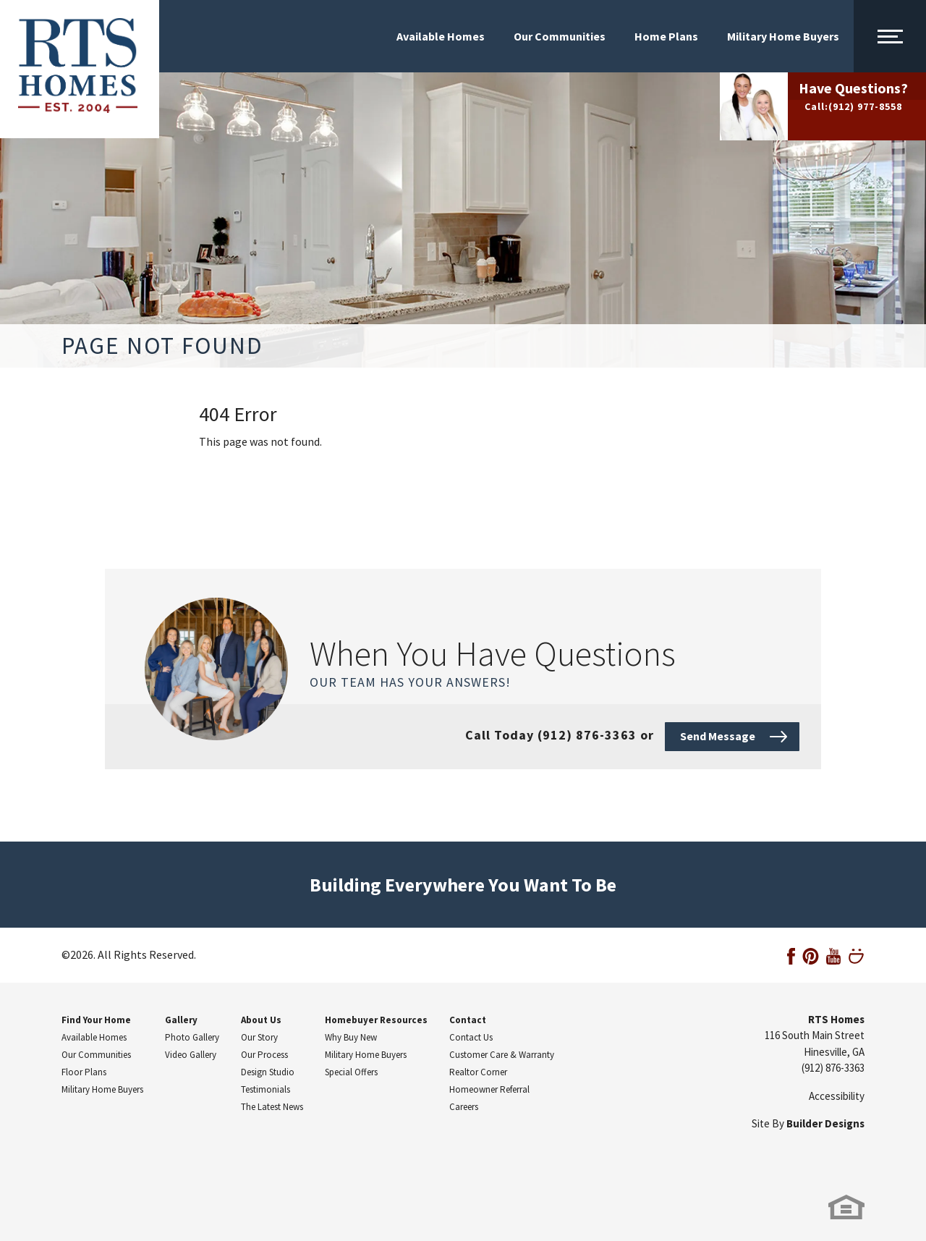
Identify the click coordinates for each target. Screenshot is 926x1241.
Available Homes (440, 36)
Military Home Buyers (783, 36)
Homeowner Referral (489, 1089)
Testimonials (265, 1089)
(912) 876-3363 (833, 1068)
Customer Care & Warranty (501, 1055)
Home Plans (666, 36)
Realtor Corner (478, 1072)
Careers (463, 1107)
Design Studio (267, 1072)
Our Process (264, 1055)
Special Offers (351, 1072)
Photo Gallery (192, 1037)
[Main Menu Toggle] (890, 36)
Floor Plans (83, 1072)
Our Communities (560, 36)
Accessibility (837, 1096)
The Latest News (272, 1107)
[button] (732, 735)
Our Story (259, 1037)
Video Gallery (190, 1055)
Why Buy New (351, 1037)
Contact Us (471, 1037)
